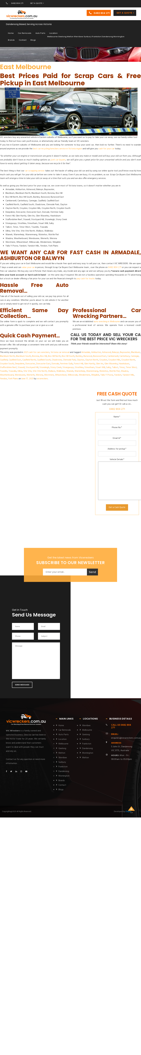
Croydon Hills (114, 360)
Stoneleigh (44, 367)
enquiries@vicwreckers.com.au (126, 736)
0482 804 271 (17, 3)
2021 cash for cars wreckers (37, 352)
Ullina (19, 371)
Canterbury (124, 356)
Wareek (69, 371)
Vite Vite (27, 371)
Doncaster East (43, 364)
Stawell (21, 367)
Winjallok (95, 375)
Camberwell (112, 356)
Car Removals (24, 33)
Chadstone (57, 360)
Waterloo (103, 371)
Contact (23, 40)
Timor (122, 367)
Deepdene (19, 364)
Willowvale (73, 375)
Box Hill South (68, 356)
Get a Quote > (125, 13)
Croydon (103, 360)
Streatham (89, 367)
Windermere (84, 375)
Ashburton (96, 352)
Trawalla (12, 371)
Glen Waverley (111, 364)
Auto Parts (40, 33)
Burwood (87, 356)
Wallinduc (60, 371)
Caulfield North (29, 360)
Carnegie (135, 356)
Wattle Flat (114, 371)
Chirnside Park (69, 360)
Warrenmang (92, 371)
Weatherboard (7, 375)
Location (53, 33)
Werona (39, 375)
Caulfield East (15, 360)
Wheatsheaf (61, 375)
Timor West (131, 367)
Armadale (85, 352)
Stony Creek (55, 367)
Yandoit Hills (128, 375)
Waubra (124, 371)
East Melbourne (25, 66)
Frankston (63, 767)
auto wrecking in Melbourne (107, 321)
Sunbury (62, 762)
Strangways (68, 367)
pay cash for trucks (86, 278)
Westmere (49, 375)
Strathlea (79, 367)
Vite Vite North (40, 371)
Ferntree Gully (66, 364)
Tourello (3, 371)
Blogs (33, 40)
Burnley (79, 356)
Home (11, 33)
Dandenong (63, 771)
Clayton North (91, 360)
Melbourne (63, 744)
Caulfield (4, 360)
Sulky (108, 367)
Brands (11, 40)
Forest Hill (78, 364)
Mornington (63, 776)
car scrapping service (34, 171)
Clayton (80, 360)
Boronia (35, 356)
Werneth (31, 375)
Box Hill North (54, 356)
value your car (28, 267)
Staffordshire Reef (8, 367)
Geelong (62, 748)
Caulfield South (44, 360)
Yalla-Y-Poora (106, 375)
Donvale (55, 364)
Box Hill (43, 356)
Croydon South (7, 364)
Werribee (62, 757)
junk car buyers (58, 160)
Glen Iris (99, 364)
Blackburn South (23, 356)
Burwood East (99, 356)
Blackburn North (7, 356)
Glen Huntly (89, 364)
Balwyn (115, 352)
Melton (61, 753)
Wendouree (20, 375)
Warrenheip (80, 371)
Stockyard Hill (32, 367)
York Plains (13, 378)
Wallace (51, 371)
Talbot (115, 367)
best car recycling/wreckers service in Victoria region (57, 149)
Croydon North (128, 360)
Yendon (3, 378)
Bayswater (125, 352)
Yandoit (117, 375)
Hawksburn (124, 364)
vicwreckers (42, 378)
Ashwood (106, 352)
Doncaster (30, 364)
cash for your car (106, 149)
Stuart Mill (100, 367)
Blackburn (135, 352)
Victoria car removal (60, 352)
